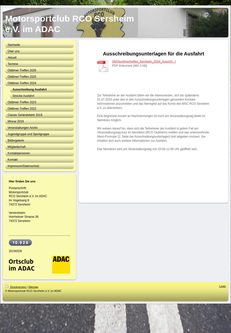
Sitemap (33, 286)
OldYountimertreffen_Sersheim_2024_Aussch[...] (144, 61)
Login (222, 286)
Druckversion (16, 286)
